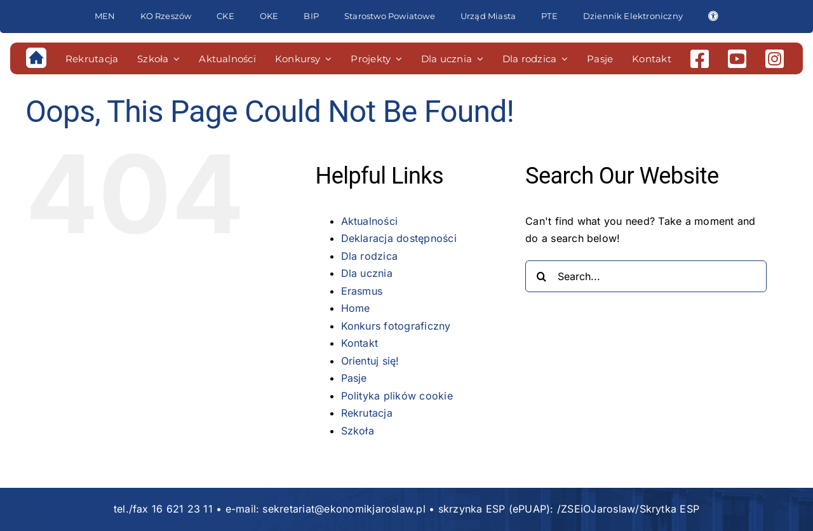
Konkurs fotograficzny (396, 325)
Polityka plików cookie (397, 395)
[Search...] (646, 276)
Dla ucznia (367, 273)
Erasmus (362, 291)
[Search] (541, 276)
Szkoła (357, 430)
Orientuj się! (370, 360)
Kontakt (360, 343)
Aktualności (369, 221)
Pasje (354, 378)
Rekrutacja (367, 413)
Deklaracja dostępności (399, 238)
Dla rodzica (369, 256)
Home (355, 308)
